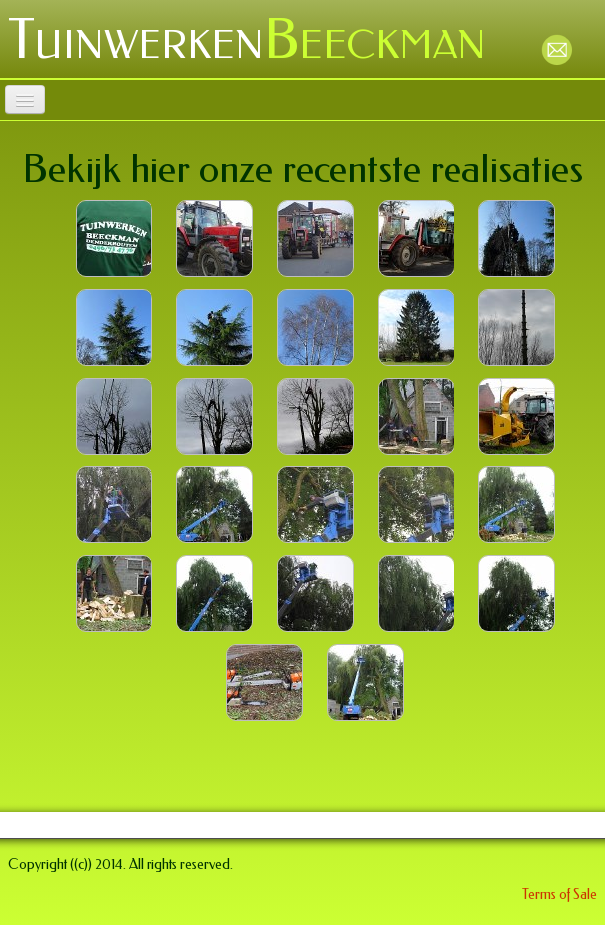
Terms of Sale (559, 894)
